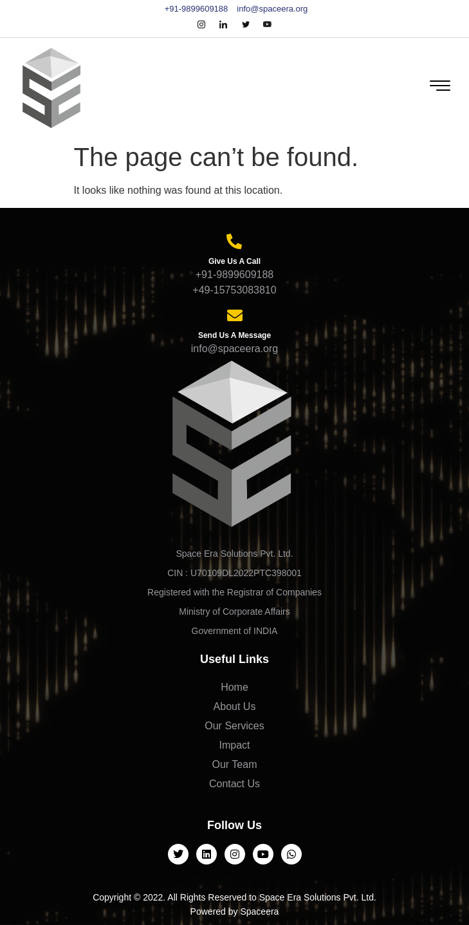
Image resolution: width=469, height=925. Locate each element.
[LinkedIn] (223, 25)
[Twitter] (245, 25)
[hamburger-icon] (438, 87)
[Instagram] (201, 25)
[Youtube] (267, 25)
